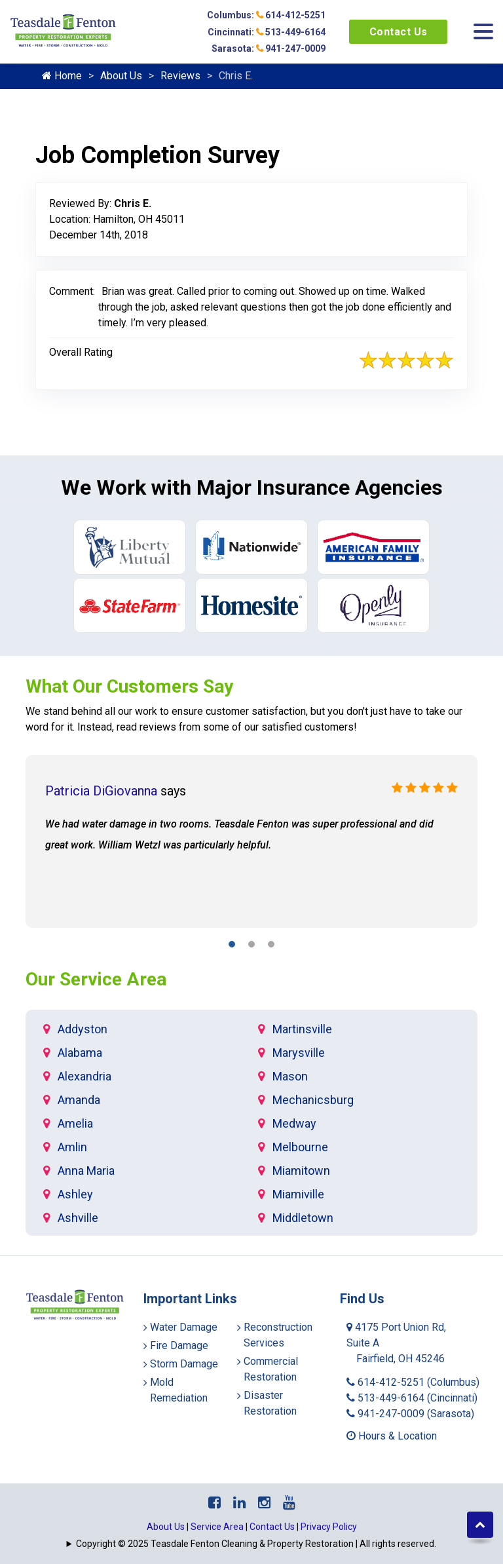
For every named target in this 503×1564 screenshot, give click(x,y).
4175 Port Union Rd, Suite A (396, 1343)
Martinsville (302, 1029)
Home (62, 75)
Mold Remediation (179, 1390)
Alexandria (84, 1076)
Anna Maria (86, 1170)
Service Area (217, 1526)
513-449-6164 (411, 1398)
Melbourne (300, 1147)
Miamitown (301, 1170)
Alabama (80, 1052)
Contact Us (398, 32)
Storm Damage (184, 1364)
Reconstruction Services (278, 1335)
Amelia (75, 1123)
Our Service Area (96, 979)
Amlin (72, 1147)
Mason (290, 1076)
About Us (121, 75)
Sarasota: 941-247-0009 (269, 48)
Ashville (78, 1218)
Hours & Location (391, 1436)
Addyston (82, 1029)
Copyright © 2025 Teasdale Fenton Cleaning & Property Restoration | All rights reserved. (256, 1543)
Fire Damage (179, 1345)
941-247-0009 (410, 1413)
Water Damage (183, 1327)
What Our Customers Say (129, 686)
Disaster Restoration (270, 1403)
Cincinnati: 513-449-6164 (267, 32)
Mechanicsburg (313, 1100)
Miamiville (298, 1194)
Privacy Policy (329, 1526)
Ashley (75, 1194)
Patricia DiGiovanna (101, 791)
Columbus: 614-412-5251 (266, 15)
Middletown (302, 1218)
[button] (232, 946)
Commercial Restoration (271, 1369)
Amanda (79, 1100)
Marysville (298, 1052)
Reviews (180, 75)
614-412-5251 (412, 1382)
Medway (294, 1123)
